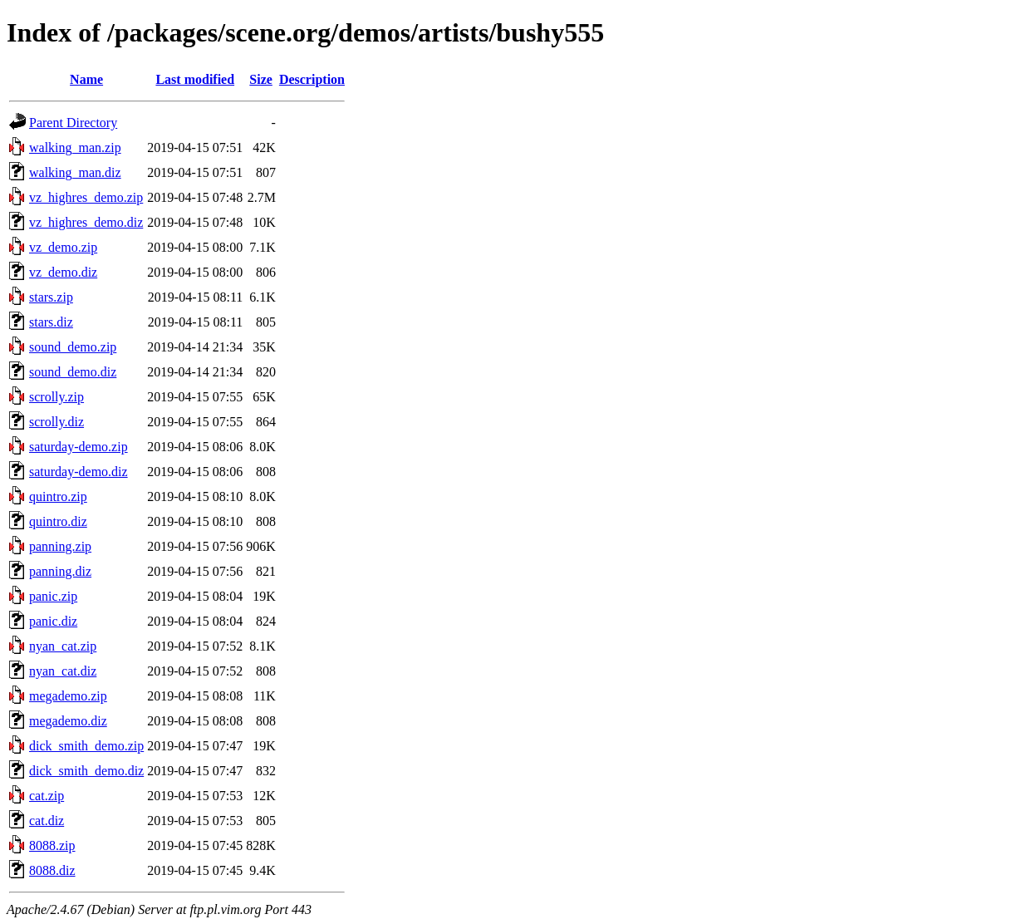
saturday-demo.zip (78, 447)
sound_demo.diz (72, 372)
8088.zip (52, 845)
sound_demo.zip (72, 347)
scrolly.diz (56, 422)
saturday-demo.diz (78, 471)
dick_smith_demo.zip (86, 746)
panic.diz (53, 621)
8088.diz (52, 870)
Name (86, 79)
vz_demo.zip (63, 247)
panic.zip (53, 596)
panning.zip (60, 546)
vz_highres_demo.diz (86, 222)
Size (260, 79)
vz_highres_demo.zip (86, 197)
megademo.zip (68, 696)
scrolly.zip (56, 397)
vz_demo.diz (63, 272)
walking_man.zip (75, 147)
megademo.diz (68, 721)
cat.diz (46, 820)
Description (312, 79)
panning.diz (60, 571)
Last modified (194, 79)
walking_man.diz (75, 172)
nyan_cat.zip (62, 646)
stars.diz (51, 322)
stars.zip (51, 297)
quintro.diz (58, 521)
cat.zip (46, 796)
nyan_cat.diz (62, 671)
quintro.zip (58, 496)
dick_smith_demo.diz (86, 771)
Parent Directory (73, 123)
